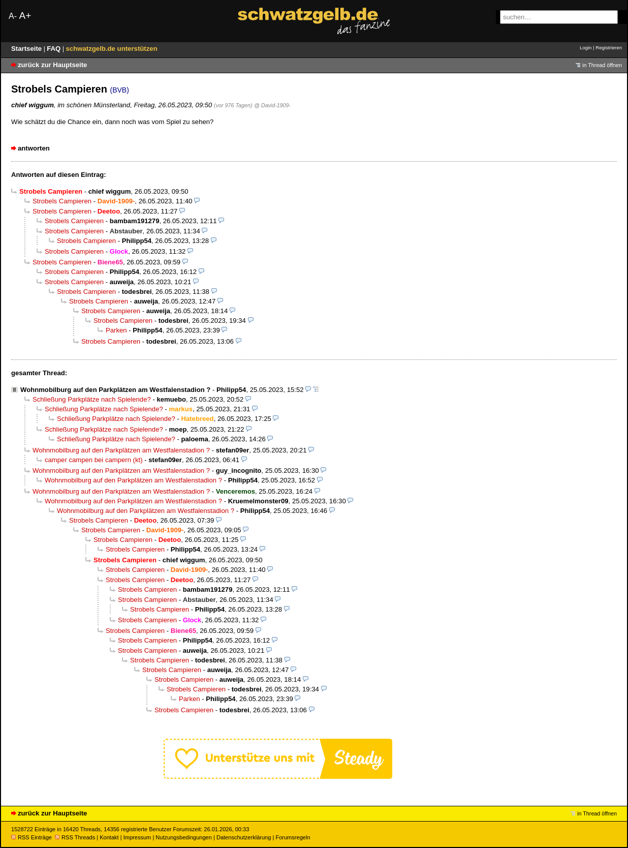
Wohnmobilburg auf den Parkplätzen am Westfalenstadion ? (115, 389)
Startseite (27, 48)
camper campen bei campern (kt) (94, 460)
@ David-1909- (272, 105)
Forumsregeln (292, 837)
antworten (34, 148)
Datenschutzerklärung (243, 837)
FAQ (54, 48)
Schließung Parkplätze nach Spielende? (92, 399)
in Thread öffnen (602, 65)
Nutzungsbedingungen (183, 837)
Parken (116, 330)
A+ (25, 15)
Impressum (137, 837)
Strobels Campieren (62, 201)
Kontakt (109, 837)
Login (585, 47)
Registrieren (608, 47)
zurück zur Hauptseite (52, 65)
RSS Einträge (31, 837)
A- (13, 16)
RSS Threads (75, 837)
